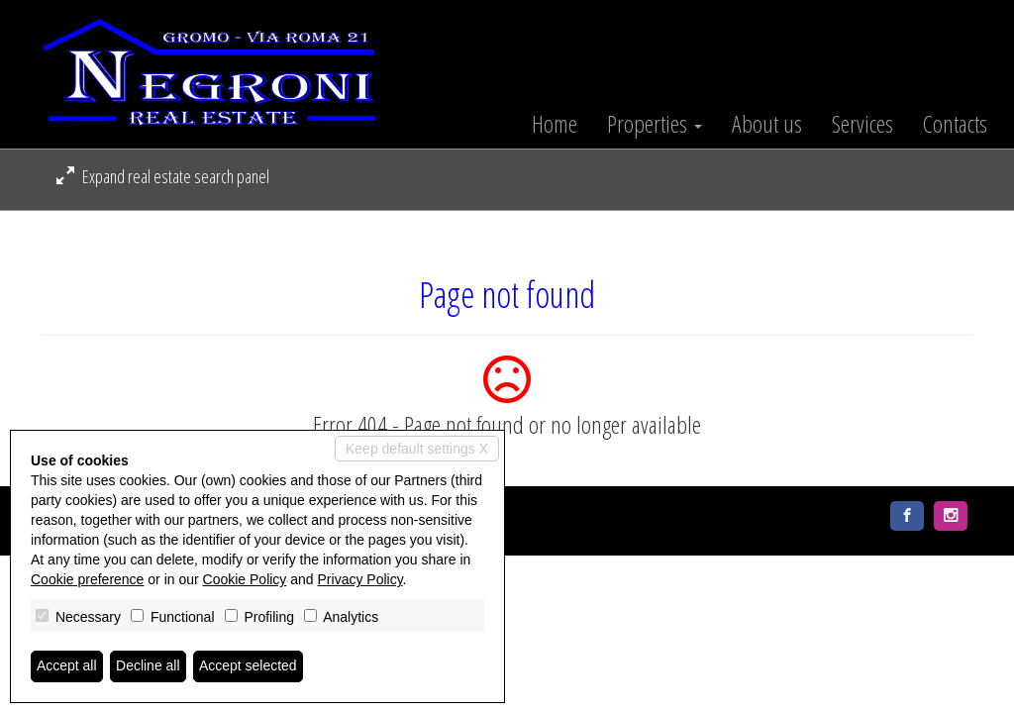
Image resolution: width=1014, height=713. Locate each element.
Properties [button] (654, 124)
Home (554, 124)
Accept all (67, 666)
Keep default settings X (417, 449)
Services (862, 124)
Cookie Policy (245, 579)
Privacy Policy (360, 579)
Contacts (955, 124)
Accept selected (248, 666)
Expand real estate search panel (162, 176)
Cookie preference (87, 579)
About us (767, 124)
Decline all (148, 666)
